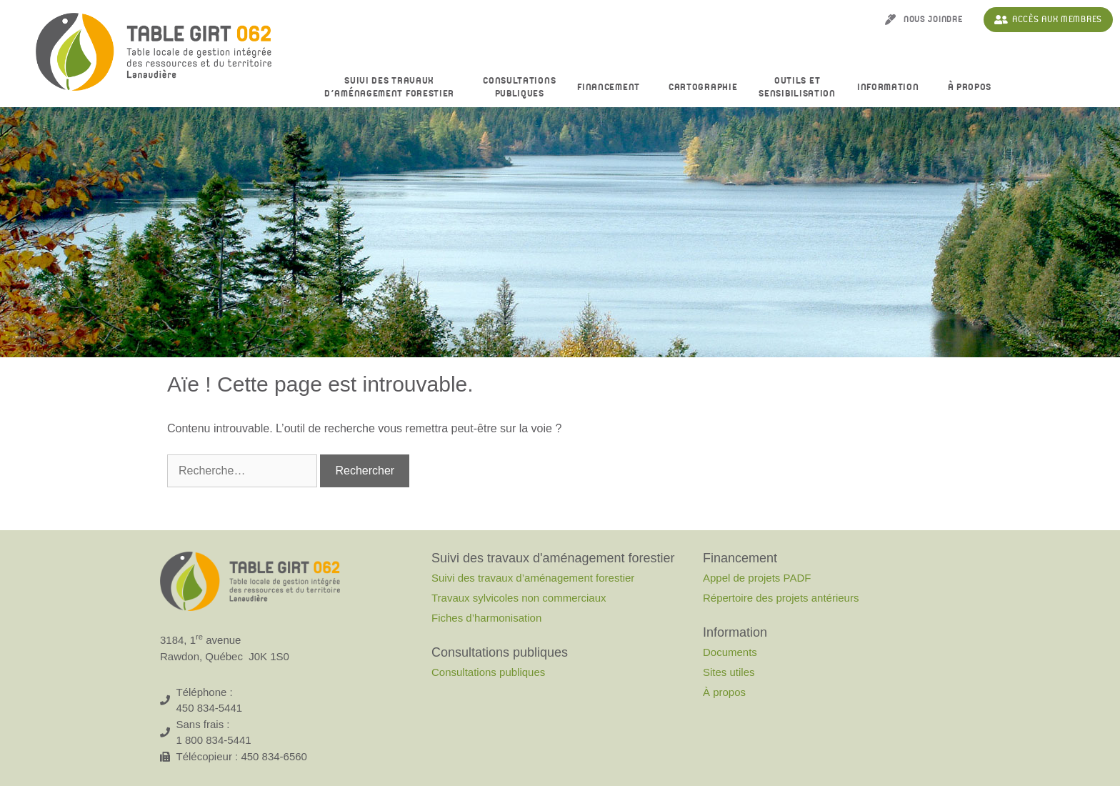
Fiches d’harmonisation (486, 618)
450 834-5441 (209, 708)
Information (891, 88)
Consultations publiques (488, 672)
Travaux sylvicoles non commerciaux (518, 598)
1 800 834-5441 (213, 740)
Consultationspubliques (519, 87)
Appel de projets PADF (757, 578)
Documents (730, 652)
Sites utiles (729, 672)
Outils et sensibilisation (797, 87)
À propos (973, 88)
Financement (612, 88)
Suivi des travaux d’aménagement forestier (392, 87)
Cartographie (703, 87)
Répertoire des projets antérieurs (781, 598)
